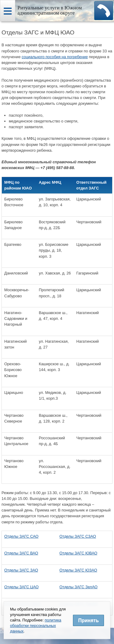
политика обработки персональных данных (35, 625)
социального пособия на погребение (55, 57)
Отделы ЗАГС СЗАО (78, 536)
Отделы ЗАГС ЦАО (21, 587)
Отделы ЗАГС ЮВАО (78, 553)
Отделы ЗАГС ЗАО (21, 570)
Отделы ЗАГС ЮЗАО (78, 570)
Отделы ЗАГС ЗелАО (79, 587)
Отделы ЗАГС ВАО (21, 553)
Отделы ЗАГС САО (21, 536)
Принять (88, 620)
